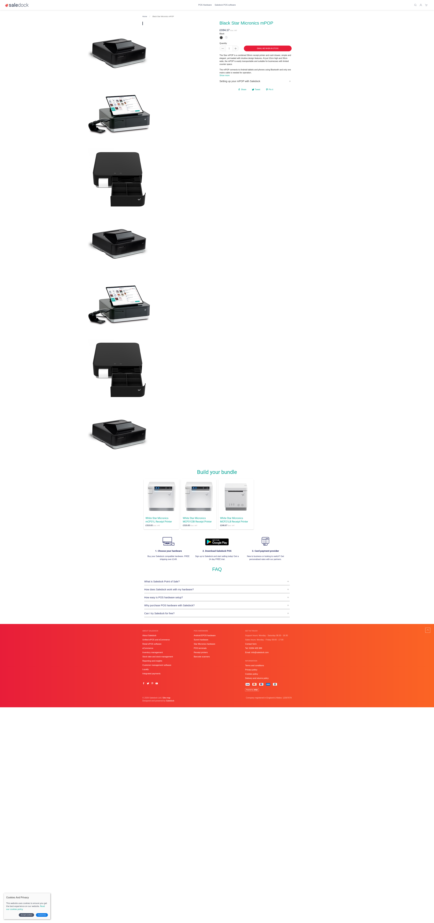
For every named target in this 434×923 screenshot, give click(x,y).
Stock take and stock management (157, 657)
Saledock (170, 701)
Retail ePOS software (151, 644)
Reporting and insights (152, 661)
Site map (166, 698)
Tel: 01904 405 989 (253, 648)
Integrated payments (151, 674)
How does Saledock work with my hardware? (169, 589)
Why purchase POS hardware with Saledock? (169, 605)
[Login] (421, 5)
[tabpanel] (119, 115)
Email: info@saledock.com (257, 652)
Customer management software (156, 665)
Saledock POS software (225, 5)
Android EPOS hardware (205, 635)
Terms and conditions (254, 665)
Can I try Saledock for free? (159, 613)
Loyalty (145, 669)
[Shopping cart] (426, 5)
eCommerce (147, 648)
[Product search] (415, 5)
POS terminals (200, 648)
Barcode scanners (202, 657)
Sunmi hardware (201, 640)
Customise (42, 915)
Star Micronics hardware (204, 644)
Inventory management (152, 652)
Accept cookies (26, 915)
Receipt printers (201, 652)
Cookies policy (251, 674)
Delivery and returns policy (257, 678)
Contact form (251, 644)
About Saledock (149, 635)
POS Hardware (205, 5)
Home (144, 16)
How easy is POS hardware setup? (163, 597)
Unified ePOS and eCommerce (156, 640)
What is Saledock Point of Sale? (162, 581)
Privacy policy (251, 670)
